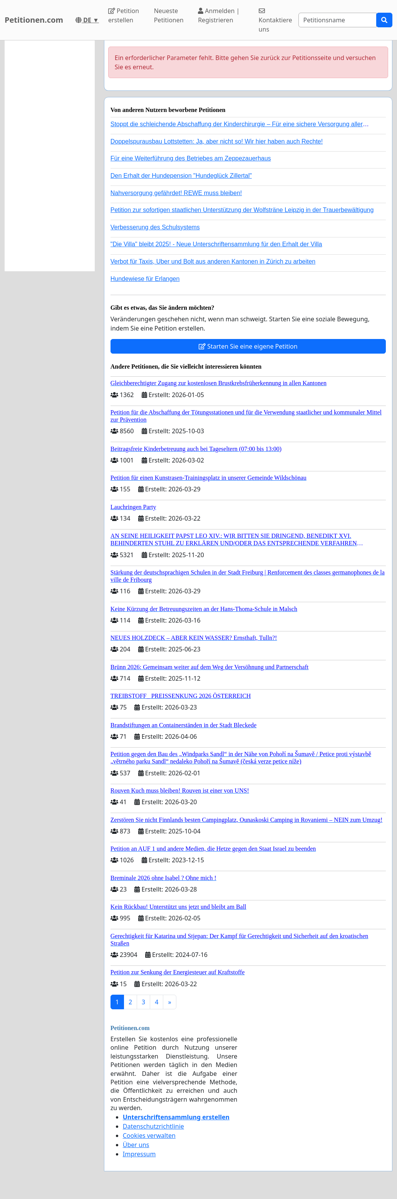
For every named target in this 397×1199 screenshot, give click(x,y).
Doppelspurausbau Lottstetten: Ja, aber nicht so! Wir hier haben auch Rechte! (217, 141)
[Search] (337, 20)
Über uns (136, 1145)
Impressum (139, 1154)
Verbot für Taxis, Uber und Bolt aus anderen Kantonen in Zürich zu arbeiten (213, 261)
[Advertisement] (50, 155)
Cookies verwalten (149, 1135)
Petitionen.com (34, 20)
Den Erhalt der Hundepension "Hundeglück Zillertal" (181, 175)
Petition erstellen (123, 15)
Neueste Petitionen (169, 15)
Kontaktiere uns (275, 20)
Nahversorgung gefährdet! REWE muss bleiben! (176, 193)
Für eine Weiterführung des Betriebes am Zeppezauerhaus (191, 158)
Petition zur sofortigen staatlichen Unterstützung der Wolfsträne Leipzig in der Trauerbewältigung (242, 210)
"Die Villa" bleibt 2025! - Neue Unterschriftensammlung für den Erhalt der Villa (216, 244)
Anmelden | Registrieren (219, 15)
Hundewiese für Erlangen (145, 279)
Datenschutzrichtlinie (153, 1126)
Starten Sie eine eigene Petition (248, 346)
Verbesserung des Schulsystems (155, 227)
